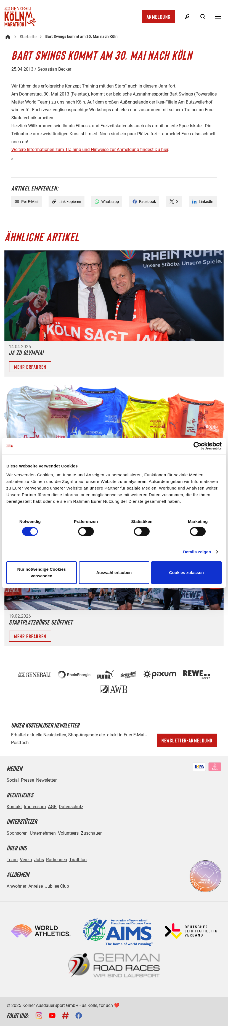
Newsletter (46, 780)
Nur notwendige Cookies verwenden (41, 572)
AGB (52, 806)
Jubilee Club (57, 886)
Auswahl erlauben (114, 572)
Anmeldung (159, 16)
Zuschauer (91, 833)
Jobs (39, 859)
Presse (27, 780)
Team (12, 859)
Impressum (35, 806)
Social (13, 780)
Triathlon (78, 859)
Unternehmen (43, 833)
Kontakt (14, 806)
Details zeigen (197, 551)
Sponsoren (17, 833)
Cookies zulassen (186, 572)
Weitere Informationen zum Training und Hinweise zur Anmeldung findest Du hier (89, 149)
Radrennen (56, 859)
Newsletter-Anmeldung (187, 740)
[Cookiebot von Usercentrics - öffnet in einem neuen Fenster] (197, 446)
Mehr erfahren (30, 366)
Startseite (28, 37)
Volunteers (68, 833)
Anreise (35, 886)
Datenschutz (71, 806)
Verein (26, 859)
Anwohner (16, 886)
